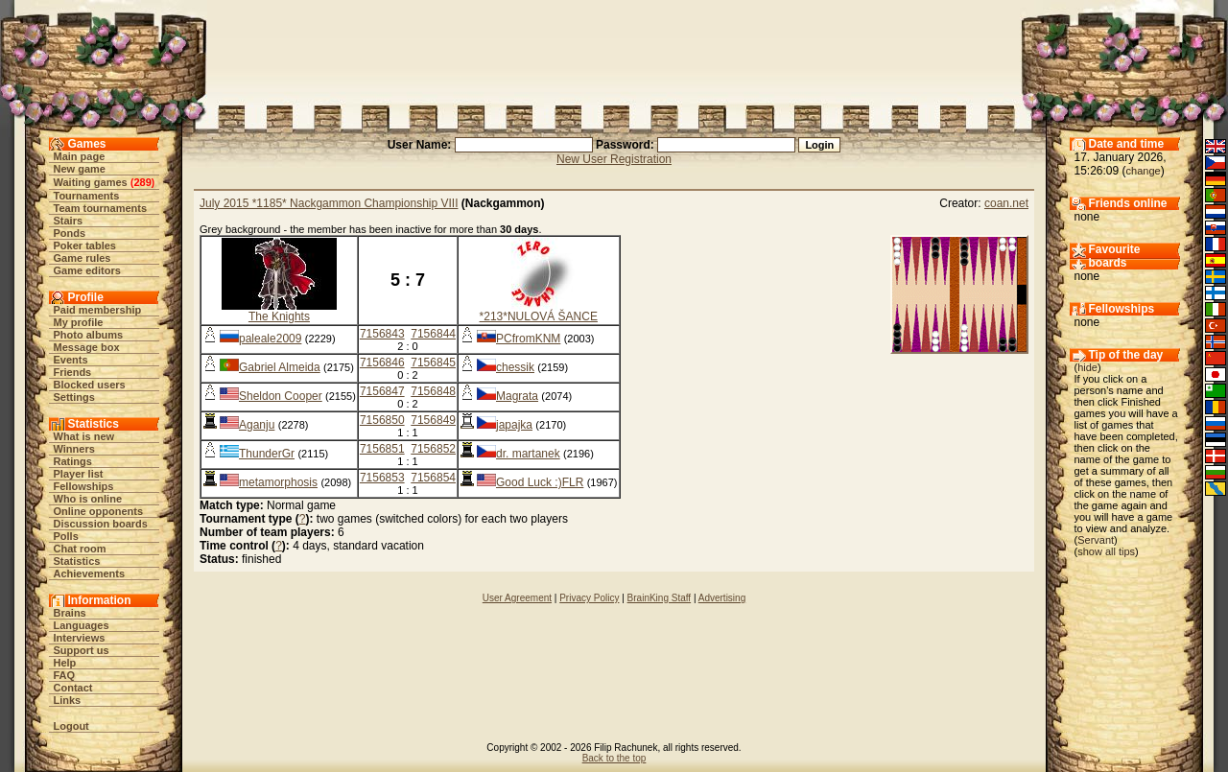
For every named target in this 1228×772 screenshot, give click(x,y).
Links (68, 700)
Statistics (77, 561)
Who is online (88, 498)
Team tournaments (101, 208)
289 (142, 182)
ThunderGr (267, 453)
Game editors (87, 270)
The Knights (279, 316)
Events (71, 359)
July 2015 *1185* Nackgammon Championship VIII (329, 203)
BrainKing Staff (659, 598)
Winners (74, 449)
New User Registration (614, 159)
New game (80, 169)
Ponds (70, 233)
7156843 (382, 333)
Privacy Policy (589, 598)
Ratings (73, 461)
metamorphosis (278, 482)
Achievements (90, 573)
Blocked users (90, 384)
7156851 (382, 449)
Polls (66, 536)
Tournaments (87, 195)
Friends (73, 372)
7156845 (433, 362)
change (1143, 170)
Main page (80, 156)
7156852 (433, 449)
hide (1087, 367)
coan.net (1006, 203)
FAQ (65, 675)
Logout (71, 726)
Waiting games (91, 182)
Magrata (517, 396)
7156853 (382, 477)
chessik (515, 367)
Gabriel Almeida (279, 367)
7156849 (433, 420)
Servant (1095, 540)
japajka (514, 425)
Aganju (256, 425)
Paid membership (98, 310)
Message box (87, 347)
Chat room (80, 548)
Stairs (68, 220)
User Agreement (517, 598)
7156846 (382, 362)
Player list (79, 474)
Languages (81, 625)
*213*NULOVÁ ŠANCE (539, 316)
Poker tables (85, 245)
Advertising (721, 598)
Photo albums (89, 334)
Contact (73, 687)
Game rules (82, 258)
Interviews (80, 637)
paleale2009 (270, 338)
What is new (84, 436)
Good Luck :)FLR (539, 482)
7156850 (382, 420)
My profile (79, 322)
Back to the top (614, 758)
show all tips (1106, 551)
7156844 (433, 333)
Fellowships (84, 486)
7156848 (433, 391)
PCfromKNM (528, 338)
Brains (70, 613)
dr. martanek (528, 453)
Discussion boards (101, 523)
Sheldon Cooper (280, 396)
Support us (81, 650)
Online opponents (99, 511)
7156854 (433, 477)
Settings (74, 397)
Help (65, 662)
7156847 (382, 391)
